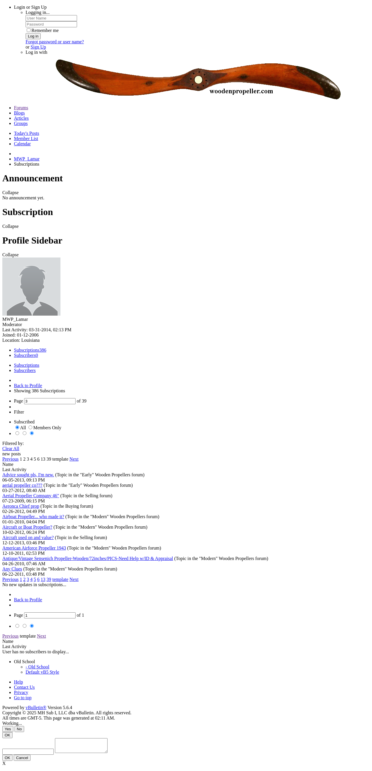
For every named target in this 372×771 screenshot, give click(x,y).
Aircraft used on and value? (28, 537)
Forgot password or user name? (55, 41)
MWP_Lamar (27, 158)
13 (43, 459)
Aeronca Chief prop (20, 506)
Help (18, 681)
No (19, 729)
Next (73, 459)
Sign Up (38, 46)
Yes (8, 729)
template (60, 459)
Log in (33, 36)
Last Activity (14, 469)
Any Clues (12, 568)
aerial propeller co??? (22, 485)
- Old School (37, 666)
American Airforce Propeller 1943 (34, 547)
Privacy (21, 692)
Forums (21, 107)
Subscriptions (26, 350)
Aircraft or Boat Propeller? (27, 527)
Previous (10, 459)
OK (7, 735)
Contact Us (24, 687)
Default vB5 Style (42, 672)
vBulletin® (36, 707)
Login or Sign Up (30, 7)
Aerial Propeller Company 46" (30, 495)
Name (7, 464)
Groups (21, 123)
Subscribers (25, 355)
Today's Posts (26, 133)
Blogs (19, 112)
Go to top (22, 697)
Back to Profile (28, 385)
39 (48, 459)
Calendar (22, 143)
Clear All (10, 448)
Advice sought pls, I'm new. (28, 474)
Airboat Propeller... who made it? (33, 516)
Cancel (22, 760)
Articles (21, 118)
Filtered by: (13, 443)
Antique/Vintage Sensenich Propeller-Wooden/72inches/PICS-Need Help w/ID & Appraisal (87, 558)
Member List (26, 138)
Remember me (43, 30)
